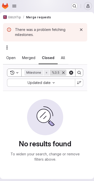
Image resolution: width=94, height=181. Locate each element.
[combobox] (41, 83)
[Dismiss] (81, 30)
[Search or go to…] (74, 6)
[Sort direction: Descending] (79, 83)
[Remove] (63, 73)
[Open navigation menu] (14, 6)
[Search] (79, 73)
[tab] (11, 58)
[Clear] (71, 73)
